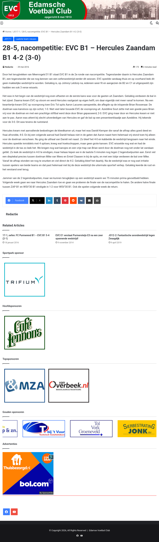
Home (7, 31)
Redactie (9, 67)
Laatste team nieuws (26, 39)
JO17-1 (16, 31)
